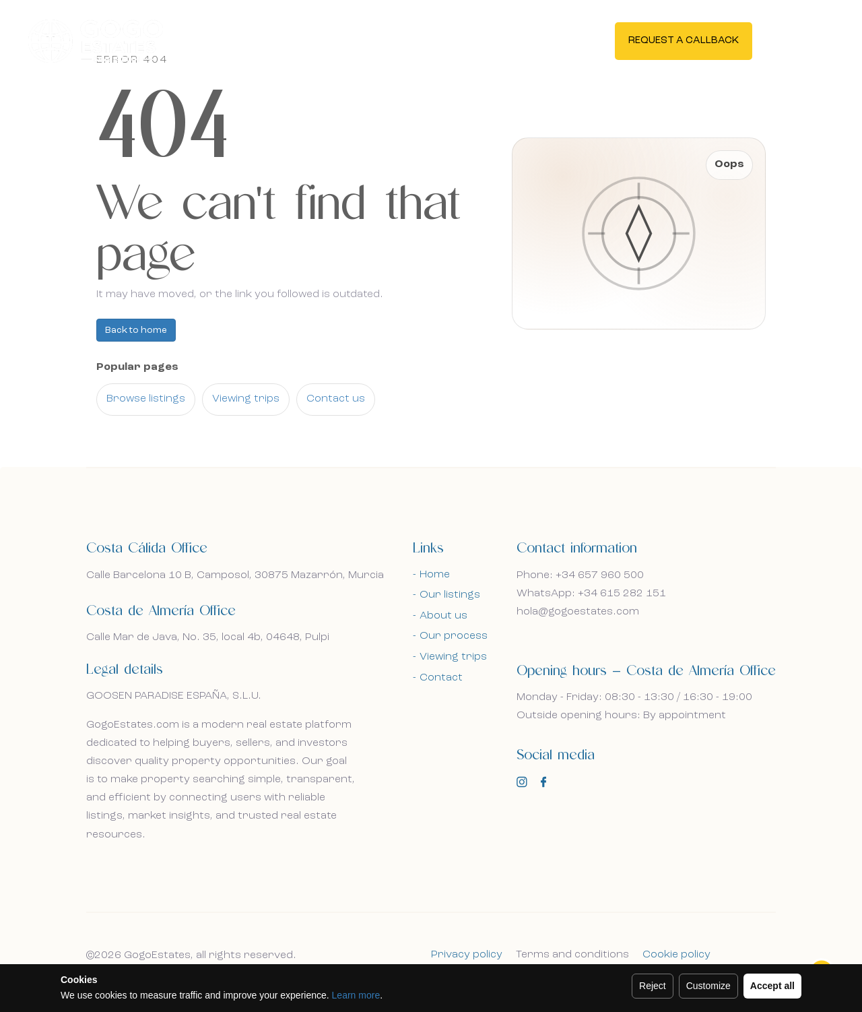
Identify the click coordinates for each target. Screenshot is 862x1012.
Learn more (356, 995)
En (797, 40)
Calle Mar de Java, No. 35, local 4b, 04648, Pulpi (207, 637)
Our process (454, 636)
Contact (441, 677)
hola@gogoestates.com (578, 611)
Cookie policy (676, 954)
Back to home (136, 330)
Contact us (335, 398)
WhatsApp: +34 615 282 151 (591, 593)
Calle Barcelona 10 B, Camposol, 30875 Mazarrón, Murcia (235, 575)
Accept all (772, 985)
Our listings (450, 595)
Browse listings (145, 398)
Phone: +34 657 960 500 (580, 575)
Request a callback (683, 41)
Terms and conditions (572, 954)
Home (435, 574)
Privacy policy (466, 954)
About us (443, 615)
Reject (652, 985)
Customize (708, 985)
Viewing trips (245, 398)
